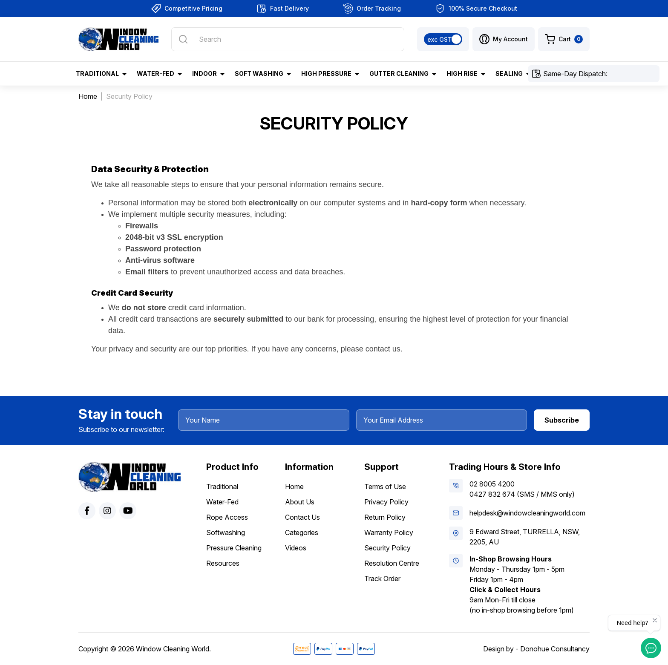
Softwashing (225, 532)
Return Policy (385, 517)
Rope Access (227, 517)
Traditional (222, 486)
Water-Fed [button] (155, 73)
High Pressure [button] (326, 73)
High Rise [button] (462, 73)
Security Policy (387, 548)
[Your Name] (263, 420)
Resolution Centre (391, 563)
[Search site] (183, 39)
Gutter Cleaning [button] (399, 73)
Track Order (382, 578)
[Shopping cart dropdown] (564, 39)
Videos (295, 548)
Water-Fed (222, 502)
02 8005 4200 (492, 484)
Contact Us (302, 517)
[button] (503, 39)
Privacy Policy (386, 502)
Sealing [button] (509, 73)
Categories (301, 532)
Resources (222, 563)
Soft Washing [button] (259, 73)
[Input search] (287, 39)
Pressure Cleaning (234, 548)
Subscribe (561, 420)
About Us (299, 502)
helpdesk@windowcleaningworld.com (527, 513)
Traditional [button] (97, 73)
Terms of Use (385, 486)
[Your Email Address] (441, 420)
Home (294, 486)
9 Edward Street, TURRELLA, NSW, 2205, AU (524, 536)
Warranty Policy (388, 532)
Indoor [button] (204, 73)
